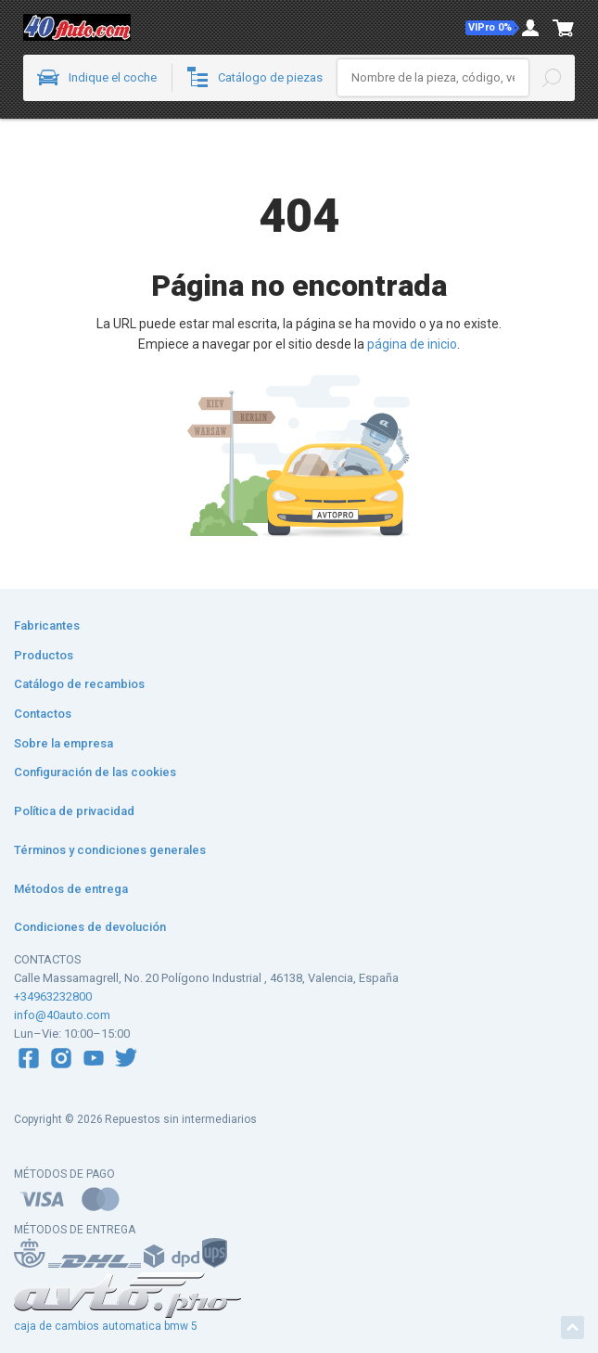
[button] (492, 27)
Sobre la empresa (63, 743)
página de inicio (412, 344)
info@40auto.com (62, 1015)
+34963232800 (53, 996)
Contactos (42, 714)
